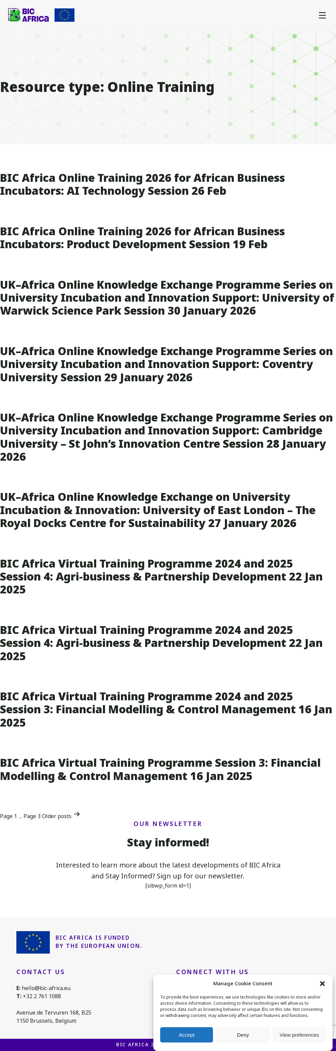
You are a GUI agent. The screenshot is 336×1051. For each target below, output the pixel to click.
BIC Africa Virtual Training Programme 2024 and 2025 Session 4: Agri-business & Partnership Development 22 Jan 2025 (161, 576)
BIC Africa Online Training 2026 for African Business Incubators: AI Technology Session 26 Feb (142, 184)
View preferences (299, 1035)
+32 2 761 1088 (42, 996)
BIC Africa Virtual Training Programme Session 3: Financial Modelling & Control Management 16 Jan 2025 (160, 769)
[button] (322, 984)
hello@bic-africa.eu (46, 988)
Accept (187, 1035)
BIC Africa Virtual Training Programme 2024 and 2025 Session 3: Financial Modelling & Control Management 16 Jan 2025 (166, 709)
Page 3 (32, 816)
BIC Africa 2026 (140, 1044)
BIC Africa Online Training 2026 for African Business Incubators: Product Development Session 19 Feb (142, 238)
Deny (243, 1035)
